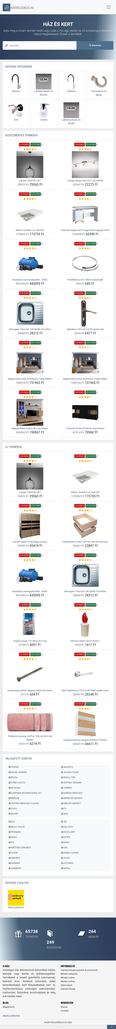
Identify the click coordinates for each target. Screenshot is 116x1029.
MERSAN (13, 798)
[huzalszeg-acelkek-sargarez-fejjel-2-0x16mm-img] (30, 674)
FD (63, 808)
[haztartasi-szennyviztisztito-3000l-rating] (30, 248)
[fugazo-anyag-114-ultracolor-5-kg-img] (30, 624)
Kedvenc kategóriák (18, 66)
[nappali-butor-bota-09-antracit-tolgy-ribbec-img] (30, 362)
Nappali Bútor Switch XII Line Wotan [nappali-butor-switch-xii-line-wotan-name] (30, 428)
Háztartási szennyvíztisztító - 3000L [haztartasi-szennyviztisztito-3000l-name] (30, 279)
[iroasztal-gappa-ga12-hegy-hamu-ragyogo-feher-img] (85, 214)
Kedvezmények (68, 989)
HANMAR (14, 863)
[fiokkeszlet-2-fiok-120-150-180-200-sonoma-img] (85, 525)
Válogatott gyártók (18, 758)
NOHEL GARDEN (17, 772)
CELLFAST (67, 827)
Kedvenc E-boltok (17, 883)
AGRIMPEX (14, 868)
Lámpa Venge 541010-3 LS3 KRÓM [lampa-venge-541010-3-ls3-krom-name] (85, 180)
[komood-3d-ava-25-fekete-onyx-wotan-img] (85, 412)
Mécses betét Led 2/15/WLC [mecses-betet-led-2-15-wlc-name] (85, 641)
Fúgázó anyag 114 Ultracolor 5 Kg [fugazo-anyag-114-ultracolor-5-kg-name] (30, 641)
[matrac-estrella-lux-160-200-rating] (30, 199)
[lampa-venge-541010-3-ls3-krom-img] (85, 164)
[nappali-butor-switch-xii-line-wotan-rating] (30, 397)
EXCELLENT (68, 832)
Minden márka (68, 978)
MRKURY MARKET (71, 803)
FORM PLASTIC (16, 782)
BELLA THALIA (16, 827)
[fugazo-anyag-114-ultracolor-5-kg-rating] (30, 609)
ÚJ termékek (13, 447)
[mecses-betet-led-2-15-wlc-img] (85, 624)
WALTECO (67, 767)
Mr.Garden (14, 788)
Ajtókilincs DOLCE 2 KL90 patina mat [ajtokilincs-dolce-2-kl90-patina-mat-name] (85, 329)
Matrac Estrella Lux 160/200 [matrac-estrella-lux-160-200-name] (30, 230)
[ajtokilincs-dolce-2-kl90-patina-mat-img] (85, 313)
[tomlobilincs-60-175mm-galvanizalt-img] (85, 263)
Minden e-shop (68, 982)
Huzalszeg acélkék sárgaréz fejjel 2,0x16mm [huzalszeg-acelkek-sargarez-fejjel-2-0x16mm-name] (29, 690)
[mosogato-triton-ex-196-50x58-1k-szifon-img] (30, 313)
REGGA (13, 777)
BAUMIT (13, 814)
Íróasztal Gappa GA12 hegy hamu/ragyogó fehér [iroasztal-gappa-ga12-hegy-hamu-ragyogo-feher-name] (85, 230)
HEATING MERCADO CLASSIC (23, 803)
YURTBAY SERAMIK (71, 782)
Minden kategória (69, 974)
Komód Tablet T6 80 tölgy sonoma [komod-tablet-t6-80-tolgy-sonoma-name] (30, 541)
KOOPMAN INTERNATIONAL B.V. (25, 793)
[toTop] (111, 1027)
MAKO (12, 837)
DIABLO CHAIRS (70, 853)
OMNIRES (14, 858)
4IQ (64, 821)
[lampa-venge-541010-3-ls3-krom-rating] (85, 149)
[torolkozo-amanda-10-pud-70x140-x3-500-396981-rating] (30, 709)
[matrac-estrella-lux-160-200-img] (30, 214)
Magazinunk (9, 1007)
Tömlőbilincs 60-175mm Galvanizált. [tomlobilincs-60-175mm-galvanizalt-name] (85, 279)
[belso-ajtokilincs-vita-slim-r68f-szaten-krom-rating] (85, 659)
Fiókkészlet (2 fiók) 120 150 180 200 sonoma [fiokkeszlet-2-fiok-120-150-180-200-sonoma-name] (85, 541)
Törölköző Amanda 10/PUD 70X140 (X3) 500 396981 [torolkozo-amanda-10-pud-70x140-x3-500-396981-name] (30, 738)
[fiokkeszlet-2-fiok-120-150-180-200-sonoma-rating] (85, 510)
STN (64, 847)
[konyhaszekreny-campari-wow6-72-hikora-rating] (85, 709)
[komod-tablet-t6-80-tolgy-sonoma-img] (30, 525)
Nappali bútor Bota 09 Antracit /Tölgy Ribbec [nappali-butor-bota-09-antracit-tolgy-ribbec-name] (30, 378)
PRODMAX (14, 832)
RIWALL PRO (68, 777)
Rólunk (64, 1007)
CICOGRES (67, 863)
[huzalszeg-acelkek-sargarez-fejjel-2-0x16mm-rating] (30, 659)
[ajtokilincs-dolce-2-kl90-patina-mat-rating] (85, 298)
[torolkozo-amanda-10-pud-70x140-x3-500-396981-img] (30, 722)
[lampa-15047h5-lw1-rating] (30, 149)
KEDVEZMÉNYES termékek (21, 135)
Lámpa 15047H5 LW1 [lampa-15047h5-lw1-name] (30, 180)
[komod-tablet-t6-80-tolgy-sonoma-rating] (30, 510)
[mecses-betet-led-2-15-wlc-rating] (85, 609)
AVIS (64, 814)
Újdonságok (66, 985)
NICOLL (66, 868)
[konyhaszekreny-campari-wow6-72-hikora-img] (85, 724)
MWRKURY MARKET (72, 798)
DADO (65, 842)
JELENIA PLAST (70, 772)
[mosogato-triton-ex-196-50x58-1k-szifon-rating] (30, 298)
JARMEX (66, 788)
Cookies (64, 1011)
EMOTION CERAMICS (19, 847)
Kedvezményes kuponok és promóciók (79, 970)
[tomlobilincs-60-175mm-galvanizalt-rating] (85, 248)
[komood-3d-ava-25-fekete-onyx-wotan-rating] (85, 397)
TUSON (13, 853)
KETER (65, 837)
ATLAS (65, 858)
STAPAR (13, 767)
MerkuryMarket (11, 1016)
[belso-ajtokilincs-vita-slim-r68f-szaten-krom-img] (85, 674)
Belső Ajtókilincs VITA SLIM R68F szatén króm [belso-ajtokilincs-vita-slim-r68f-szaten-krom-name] (85, 690)
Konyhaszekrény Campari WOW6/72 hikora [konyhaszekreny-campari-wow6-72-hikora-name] (85, 740)
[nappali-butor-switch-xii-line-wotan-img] (30, 412)
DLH (11, 821)
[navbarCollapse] (108, 7)
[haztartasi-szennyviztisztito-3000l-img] (30, 263)
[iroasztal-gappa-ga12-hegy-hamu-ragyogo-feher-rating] (85, 199)
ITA (11, 842)
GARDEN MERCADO (71, 793)
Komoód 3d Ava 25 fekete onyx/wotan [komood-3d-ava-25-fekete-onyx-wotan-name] (85, 428)
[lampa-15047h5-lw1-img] (30, 164)
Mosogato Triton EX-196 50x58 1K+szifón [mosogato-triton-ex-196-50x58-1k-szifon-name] (30, 329)
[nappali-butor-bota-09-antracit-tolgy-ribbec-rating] (30, 347)
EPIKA (12, 808)
